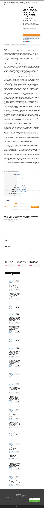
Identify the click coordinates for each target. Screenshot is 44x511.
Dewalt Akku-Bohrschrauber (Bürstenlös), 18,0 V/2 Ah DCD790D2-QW (13, 449)
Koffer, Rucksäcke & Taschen (21, 191)
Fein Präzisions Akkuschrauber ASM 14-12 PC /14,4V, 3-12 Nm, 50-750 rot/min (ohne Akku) (14, 337)
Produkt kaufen (28, 35)
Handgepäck (31, 260)
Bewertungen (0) (23, 44)
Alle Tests (17, 495)
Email (5, 236)
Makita (10, 461)
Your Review (6, 224)
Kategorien (22, 2)
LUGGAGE (19, 193)
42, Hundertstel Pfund (20, 184)
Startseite (5, 2)
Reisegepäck (28, 2)
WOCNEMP (19, 174)
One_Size (18, 195)
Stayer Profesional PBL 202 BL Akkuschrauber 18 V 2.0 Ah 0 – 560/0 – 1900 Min (13, 345)
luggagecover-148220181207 (21, 189)
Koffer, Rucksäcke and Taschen (13, 2)
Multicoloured (19, 176)
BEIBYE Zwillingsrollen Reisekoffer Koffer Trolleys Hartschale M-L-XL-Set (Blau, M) (21, 263)
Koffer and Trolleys (35, 2)
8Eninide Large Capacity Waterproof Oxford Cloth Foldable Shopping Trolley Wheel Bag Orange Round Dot (14, 482)
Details (37, 32)
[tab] (7, 45)
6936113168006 (19, 180)
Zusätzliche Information (15, 44)
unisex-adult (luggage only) (21, 178)
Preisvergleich (18, 494)
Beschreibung (7, 44)
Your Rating (6, 221)
